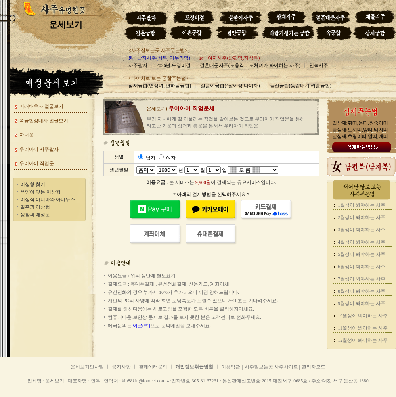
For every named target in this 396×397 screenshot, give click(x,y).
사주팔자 (137, 65)
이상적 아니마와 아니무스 (47, 199)
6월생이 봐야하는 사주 (361, 266)
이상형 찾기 (32, 184)
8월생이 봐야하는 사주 (361, 291)
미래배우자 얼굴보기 (41, 106)
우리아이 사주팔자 (39, 149)
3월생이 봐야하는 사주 (361, 229)
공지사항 (121, 367)
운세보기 (97, 387)
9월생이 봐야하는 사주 (361, 303)
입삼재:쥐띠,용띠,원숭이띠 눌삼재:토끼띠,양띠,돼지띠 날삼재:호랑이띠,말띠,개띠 (360, 129)
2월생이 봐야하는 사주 (361, 217)
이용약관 (230, 367)
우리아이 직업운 (36, 163)
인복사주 (318, 65)
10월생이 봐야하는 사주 (363, 315)
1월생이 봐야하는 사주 (361, 205)
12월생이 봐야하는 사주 (363, 340)
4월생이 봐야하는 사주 (361, 242)
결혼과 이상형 (35, 207)
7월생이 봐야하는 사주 (361, 279)
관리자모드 (313, 367)
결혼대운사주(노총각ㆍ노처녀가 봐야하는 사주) (250, 65)
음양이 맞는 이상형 (40, 192)
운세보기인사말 (87, 367)
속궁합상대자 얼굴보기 (43, 120)
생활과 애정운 (35, 214)
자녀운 (26, 135)
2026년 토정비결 (173, 65)
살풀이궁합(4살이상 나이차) (230, 85)
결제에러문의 (153, 367)
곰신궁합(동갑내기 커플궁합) (300, 85)
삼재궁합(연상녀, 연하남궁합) (159, 85)
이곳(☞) (141, 325)
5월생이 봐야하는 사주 (361, 254)
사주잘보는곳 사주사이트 (272, 367)
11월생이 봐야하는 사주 (363, 328)
